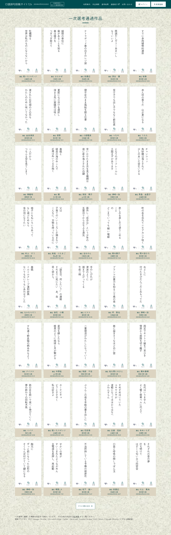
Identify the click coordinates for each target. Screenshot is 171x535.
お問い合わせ (127, 4)
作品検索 (95, 4)
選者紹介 (115, 4)
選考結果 (105, 4)
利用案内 (86, 4)
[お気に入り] (19, 70)
